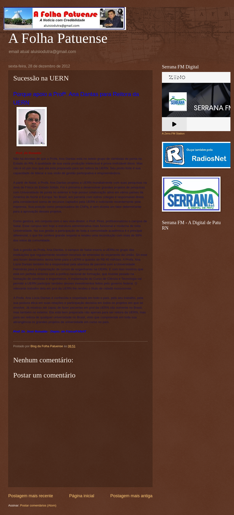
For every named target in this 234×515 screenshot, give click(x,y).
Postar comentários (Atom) (38, 505)
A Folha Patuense (58, 38)
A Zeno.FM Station (173, 133)
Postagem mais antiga (131, 495)
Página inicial (81, 495)
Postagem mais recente (30, 495)
